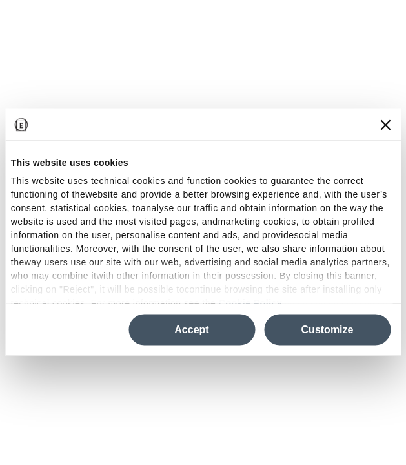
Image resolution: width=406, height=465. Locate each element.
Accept (191, 329)
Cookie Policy (250, 302)
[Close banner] (385, 124)
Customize (327, 329)
